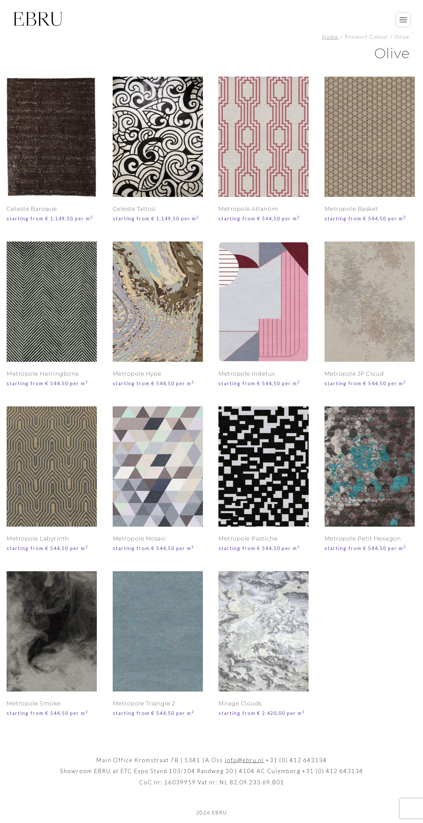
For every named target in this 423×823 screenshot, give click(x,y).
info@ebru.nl (244, 760)
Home (330, 37)
